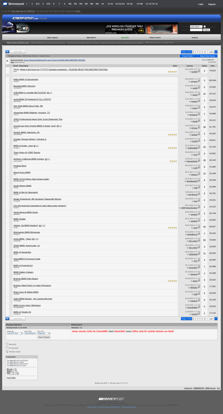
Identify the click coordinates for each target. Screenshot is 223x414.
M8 (97, 4)
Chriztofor (16, 201)
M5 (86, 4)
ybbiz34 (111, 331)
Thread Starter (23, 65)
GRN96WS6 (193, 254)
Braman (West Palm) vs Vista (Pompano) (32, 285)
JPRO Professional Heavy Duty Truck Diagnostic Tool (37, 119)
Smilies (9, 371)
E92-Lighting (193, 241)
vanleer (195, 95)
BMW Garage (52, 37)
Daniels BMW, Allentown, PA (26, 132)
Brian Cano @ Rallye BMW (25, 292)
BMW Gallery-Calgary (23, 272)
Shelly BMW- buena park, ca (26, 245)
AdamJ (15, 128)
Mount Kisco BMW (22, 172)
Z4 (102, 4)
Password (185, 30)
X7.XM (140, 4)
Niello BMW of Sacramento (25, 79)
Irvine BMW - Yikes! (22, 239)
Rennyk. (16, 247)
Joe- (14, 174)
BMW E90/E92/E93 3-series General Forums (48, 42)
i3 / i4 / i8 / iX (152, 4)
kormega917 (193, 268)
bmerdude (16, 108)
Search (195, 37)
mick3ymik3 (17, 88)
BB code (10, 369)
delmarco (194, 174)
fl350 (196, 188)
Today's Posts (155, 37)
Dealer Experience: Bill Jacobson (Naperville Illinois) (37, 199)
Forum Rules (11, 378)
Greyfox (16, 194)
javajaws (16, 148)
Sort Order (28, 331)
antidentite (17, 241)
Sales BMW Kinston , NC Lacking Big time (32, 299)
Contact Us (188, 388)
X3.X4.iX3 (120, 4)
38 (204, 127)
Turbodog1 (17, 301)
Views (212, 65)
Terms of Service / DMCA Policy (109, 407)
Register (212, 4)
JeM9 (195, 294)
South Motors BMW (22, 186)
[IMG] (8, 372)
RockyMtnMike (18, 307)
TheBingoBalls (192, 148)
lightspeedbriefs (192, 161)
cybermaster (17, 161)
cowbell (16, 81)
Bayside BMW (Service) (24, 86)
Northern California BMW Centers (28, 159)
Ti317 (196, 261)
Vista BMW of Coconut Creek (26, 259)
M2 (70, 4)
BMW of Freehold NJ (23, 265)
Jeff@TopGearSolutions (189, 208)
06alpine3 (16, 281)
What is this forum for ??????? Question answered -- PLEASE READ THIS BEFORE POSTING (64, 69)
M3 (75, 4)
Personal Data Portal (128, 407)
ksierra (195, 281)
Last (211, 52)
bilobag (15, 95)
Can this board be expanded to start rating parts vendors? (39, 206)
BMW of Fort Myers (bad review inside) (31, 179)
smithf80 (16, 294)
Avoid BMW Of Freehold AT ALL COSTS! (32, 99)
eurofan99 (16, 274)
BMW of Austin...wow (23, 146)
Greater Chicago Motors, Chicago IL (29, 139)
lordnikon (194, 101)
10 (204, 173)
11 (205, 52)
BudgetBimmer (192, 234)
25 (204, 147)
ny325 (15, 168)
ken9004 (194, 72)
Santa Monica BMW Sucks (25, 212)
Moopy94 (16, 234)
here (78, 11)
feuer (196, 201)
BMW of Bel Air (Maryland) (25, 192)
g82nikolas (17, 101)
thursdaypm (193, 115)
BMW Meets (91, 37)
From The (40, 331)
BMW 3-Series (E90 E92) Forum (18, 42)
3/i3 (37, 4)
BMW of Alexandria (22, 252)
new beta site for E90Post (23, 11)
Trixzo (15, 154)
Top (218, 388)
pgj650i (194, 88)
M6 (91, 4)
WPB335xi (194, 287)
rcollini (15, 227)
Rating (175, 65)
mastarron (16, 314)
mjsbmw (16, 267)
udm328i (194, 314)
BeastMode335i (18, 181)
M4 (80, 4)
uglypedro (194, 81)
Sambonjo (194, 274)
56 (204, 226)
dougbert (194, 135)
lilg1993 (194, 141)
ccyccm (16, 114)
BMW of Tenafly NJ (22, 312)
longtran (128, 331)
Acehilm (16, 221)
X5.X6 (129, 4)
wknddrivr (16, 214)
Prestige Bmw (19, 166)
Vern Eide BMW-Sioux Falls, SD (28, 106)
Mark (12, 62)
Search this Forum (207, 56)
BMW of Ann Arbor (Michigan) (27, 305)
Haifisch (16, 261)
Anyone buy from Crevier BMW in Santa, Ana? (34, 126)
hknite (15, 254)
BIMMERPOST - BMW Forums (205, 388)
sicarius (195, 108)
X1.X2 (110, 4)
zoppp (195, 228)
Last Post (189, 65)
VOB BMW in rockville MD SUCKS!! (29, 93)
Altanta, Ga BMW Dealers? (25, 225)
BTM (15, 141)
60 (204, 240)
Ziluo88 (16, 121)
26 (204, 160)
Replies (204, 65)
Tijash (15, 287)
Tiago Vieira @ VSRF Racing (26, 152)
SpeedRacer (17, 134)
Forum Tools (187, 56)
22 (204, 93)
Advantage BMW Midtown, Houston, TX (31, 112)
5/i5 (48, 4)
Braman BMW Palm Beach (25, 278)
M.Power (194, 128)
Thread (15, 65)
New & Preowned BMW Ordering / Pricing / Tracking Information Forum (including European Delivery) (105, 42)
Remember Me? (210, 27)
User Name (186, 26)
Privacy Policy (92, 407)
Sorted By (10, 331)
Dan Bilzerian (192, 194)
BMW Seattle (19, 219)
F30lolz (15, 188)
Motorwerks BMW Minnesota (26, 232)
